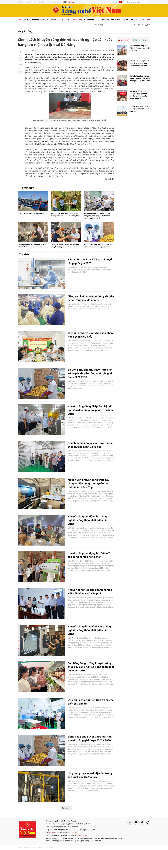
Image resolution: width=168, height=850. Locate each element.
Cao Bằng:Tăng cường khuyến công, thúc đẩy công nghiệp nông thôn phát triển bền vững (91, 666)
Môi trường (115, 19)
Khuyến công (77, 19)
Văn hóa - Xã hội (103, 19)
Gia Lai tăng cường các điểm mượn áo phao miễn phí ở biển (140, 48)
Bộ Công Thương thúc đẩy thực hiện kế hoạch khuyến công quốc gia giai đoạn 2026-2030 (90, 373)
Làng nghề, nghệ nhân (39, 19)
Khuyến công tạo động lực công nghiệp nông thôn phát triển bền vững (88, 520)
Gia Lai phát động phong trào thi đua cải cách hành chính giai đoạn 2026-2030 (140, 78)
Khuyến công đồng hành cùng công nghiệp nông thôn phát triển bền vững (89, 630)
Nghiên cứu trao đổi (130, 19)
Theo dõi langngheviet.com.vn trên (92, 50)
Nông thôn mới (57, 19)
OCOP (67, 19)
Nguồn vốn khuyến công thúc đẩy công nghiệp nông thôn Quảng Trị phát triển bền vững (88, 483)
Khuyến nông (89, 19)
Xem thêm (66, 808)
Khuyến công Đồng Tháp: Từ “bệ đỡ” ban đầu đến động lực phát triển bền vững (90, 410)
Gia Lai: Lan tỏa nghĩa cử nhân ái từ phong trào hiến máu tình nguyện (139, 63)
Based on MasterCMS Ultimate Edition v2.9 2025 (36, 847)
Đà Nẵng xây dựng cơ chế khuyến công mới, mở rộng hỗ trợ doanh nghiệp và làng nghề (97, 215)
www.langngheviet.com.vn (113, 838)
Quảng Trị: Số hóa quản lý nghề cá (31, 213)
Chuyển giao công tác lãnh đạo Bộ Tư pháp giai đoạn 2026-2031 (140, 108)
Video (143, 19)
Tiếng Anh (120, 2)
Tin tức (26, 19)
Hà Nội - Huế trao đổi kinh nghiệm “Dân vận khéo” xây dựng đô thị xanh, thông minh (140, 94)
